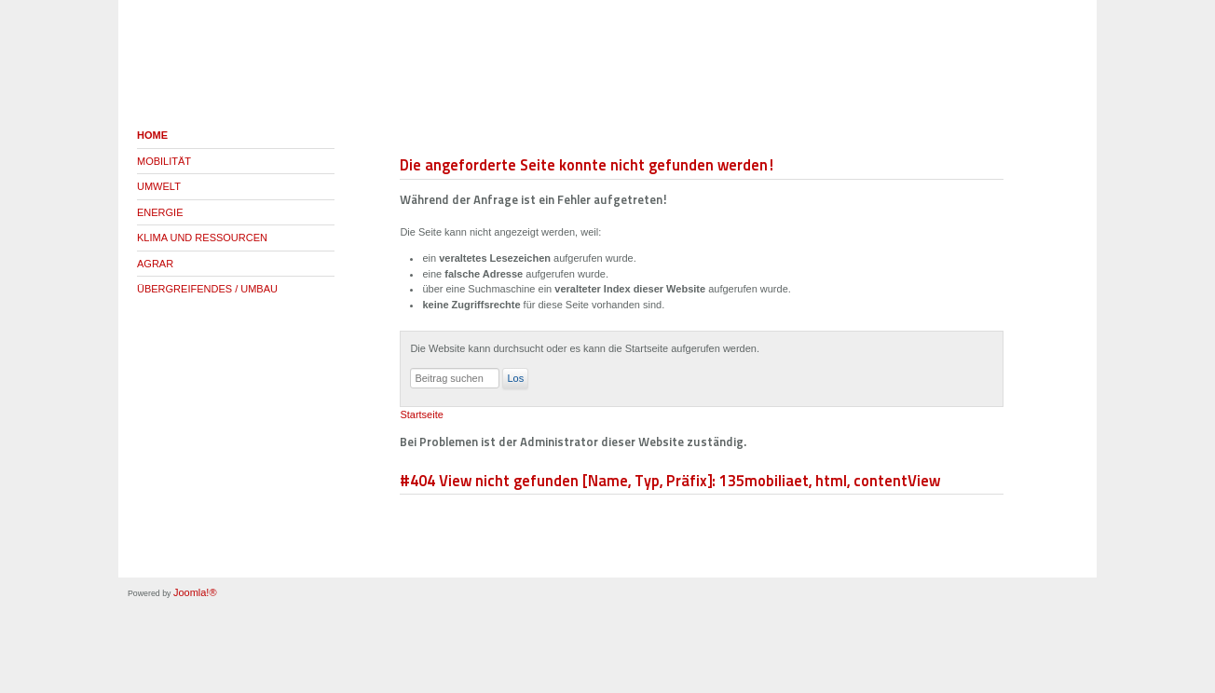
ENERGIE (160, 212)
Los (515, 378)
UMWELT (159, 186)
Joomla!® (195, 592)
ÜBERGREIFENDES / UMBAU (207, 288)
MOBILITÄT (164, 161)
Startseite (421, 414)
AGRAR (155, 263)
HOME (152, 135)
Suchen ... (410, 368)
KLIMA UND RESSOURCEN (202, 237)
